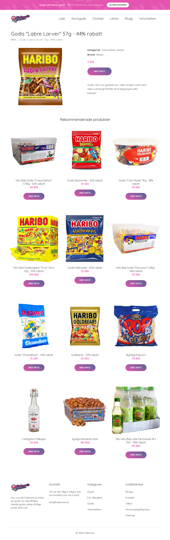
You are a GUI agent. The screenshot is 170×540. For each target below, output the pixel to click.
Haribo (120, 51)
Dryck (90, 493)
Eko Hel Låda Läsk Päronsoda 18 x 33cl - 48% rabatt (136, 442)
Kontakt (130, 499)
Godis (90, 505)
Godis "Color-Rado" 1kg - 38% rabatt (136, 183)
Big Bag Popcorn (136, 356)
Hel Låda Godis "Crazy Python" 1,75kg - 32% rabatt (34, 183)
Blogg (129, 19)
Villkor (129, 505)
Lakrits (114, 19)
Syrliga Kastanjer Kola (85, 440)
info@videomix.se (59, 503)
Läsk (62, 19)
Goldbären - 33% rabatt (85, 356)
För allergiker (94, 499)
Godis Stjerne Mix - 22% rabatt (85, 182)
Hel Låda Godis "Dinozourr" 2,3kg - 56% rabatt (136, 271)
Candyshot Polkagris (34, 440)
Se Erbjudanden (117, 5)
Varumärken (147, 19)
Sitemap (130, 516)
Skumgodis (78, 19)
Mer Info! (99, 72)
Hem (13, 41)
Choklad (97, 19)
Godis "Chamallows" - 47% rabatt (34, 356)
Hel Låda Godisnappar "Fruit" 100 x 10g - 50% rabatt (33, 271)
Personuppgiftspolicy (137, 511)
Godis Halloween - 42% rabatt (85, 269)
